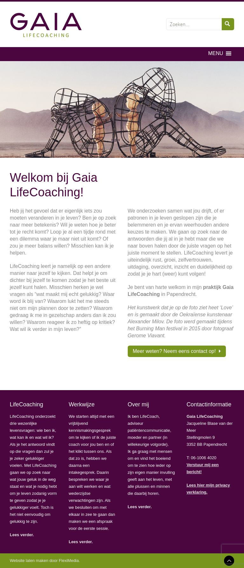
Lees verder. (22, 534)
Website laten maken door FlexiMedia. (45, 560)
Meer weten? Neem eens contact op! (174, 351)
